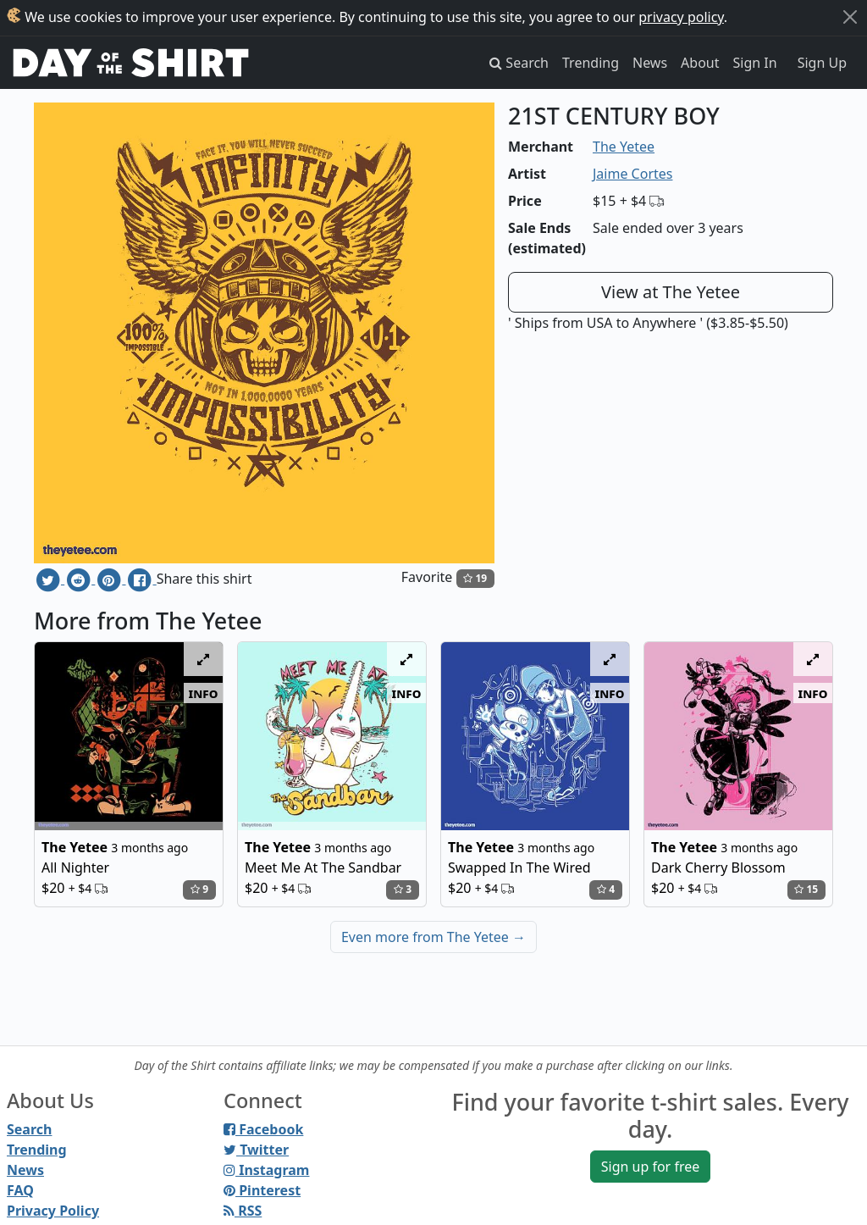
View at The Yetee (670, 291)
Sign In (755, 62)
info (203, 693)
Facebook (263, 1129)
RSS (243, 1210)
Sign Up (822, 62)
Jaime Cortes (632, 173)
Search (29, 1129)
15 (806, 889)
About (700, 62)
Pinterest (262, 1190)
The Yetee (623, 146)
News (649, 62)
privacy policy (681, 17)
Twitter (256, 1149)
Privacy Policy (53, 1210)
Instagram (266, 1170)
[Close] (850, 17)
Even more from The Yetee (433, 937)
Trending (590, 62)
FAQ (20, 1190)
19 (475, 578)
